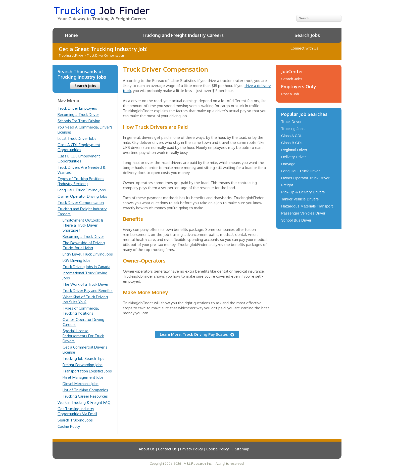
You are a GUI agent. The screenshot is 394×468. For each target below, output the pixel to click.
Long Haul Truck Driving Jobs (82, 190)
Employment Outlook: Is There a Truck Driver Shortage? (83, 225)
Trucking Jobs (293, 128)
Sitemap (242, 449)
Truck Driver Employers (77, 108)
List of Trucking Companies (85, 390)
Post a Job (290, 94)
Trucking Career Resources (85, 396)
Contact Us (332, 48)
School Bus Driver (296, 220)
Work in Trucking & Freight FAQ (84, 402)
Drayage (288, 164)
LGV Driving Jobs (76, 260)
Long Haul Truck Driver (300, 171)
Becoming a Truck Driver (78, 114)
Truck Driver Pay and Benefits (88, 290)
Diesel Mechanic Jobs (80, 383)
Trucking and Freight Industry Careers (183, 35)
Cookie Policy (69, 426)
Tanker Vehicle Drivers (300, 199)
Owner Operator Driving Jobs (82, 196)
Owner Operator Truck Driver (305, 178)
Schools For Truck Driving (79, 120)
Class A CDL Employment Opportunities (79, 147)
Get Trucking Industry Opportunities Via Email (77, 411)
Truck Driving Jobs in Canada (86, 266)
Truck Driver (291, 121)
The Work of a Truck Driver (86, 284)
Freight (287, 185)
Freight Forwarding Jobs (83, 364)
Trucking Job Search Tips (83, 358)
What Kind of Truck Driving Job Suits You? (85, 299)
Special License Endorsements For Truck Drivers (83, 335)
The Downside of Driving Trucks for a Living (84, 245)
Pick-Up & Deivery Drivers (303, 192)
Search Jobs (307, 35)
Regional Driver (294, 150)
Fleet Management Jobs (83, 377)
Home (71, 35)
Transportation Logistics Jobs (87, 371)
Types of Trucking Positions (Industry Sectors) (81, 181)
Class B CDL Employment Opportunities (79, 158)
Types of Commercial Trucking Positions (81, 311)
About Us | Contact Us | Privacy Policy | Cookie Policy (184, 449)
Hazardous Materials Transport (307, 206)
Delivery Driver (293, 157)
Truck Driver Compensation (81, 202)
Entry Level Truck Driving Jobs (88, 254)
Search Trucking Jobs (75, 420)
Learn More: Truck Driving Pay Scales (194, 334)
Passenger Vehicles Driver (303, 213)
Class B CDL (292, 143)
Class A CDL (291, 136)
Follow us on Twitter (325, 48)
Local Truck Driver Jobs (77, 138)
